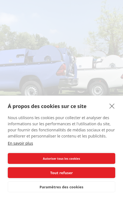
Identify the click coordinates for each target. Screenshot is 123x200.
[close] (112, 105)
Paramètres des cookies (62, 186)
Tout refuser (61, 172)
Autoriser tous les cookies (61, 159)
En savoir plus (20, 143)
